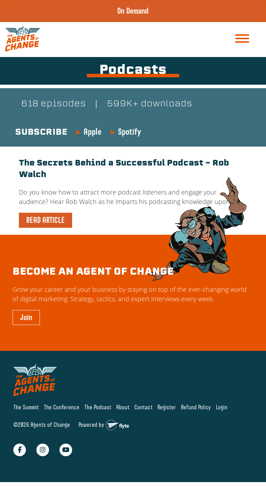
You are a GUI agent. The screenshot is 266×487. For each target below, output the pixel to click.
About (123, 407)
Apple (93, 131)
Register (167, 407)
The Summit (26, 407)
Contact (143, 407)
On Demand (133, 11)
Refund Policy (196, 407)
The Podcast (97, 407)
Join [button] (26, 317)
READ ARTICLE (45, 220)
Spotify (129, 131)
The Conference (61, 407)
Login (221, 407)
